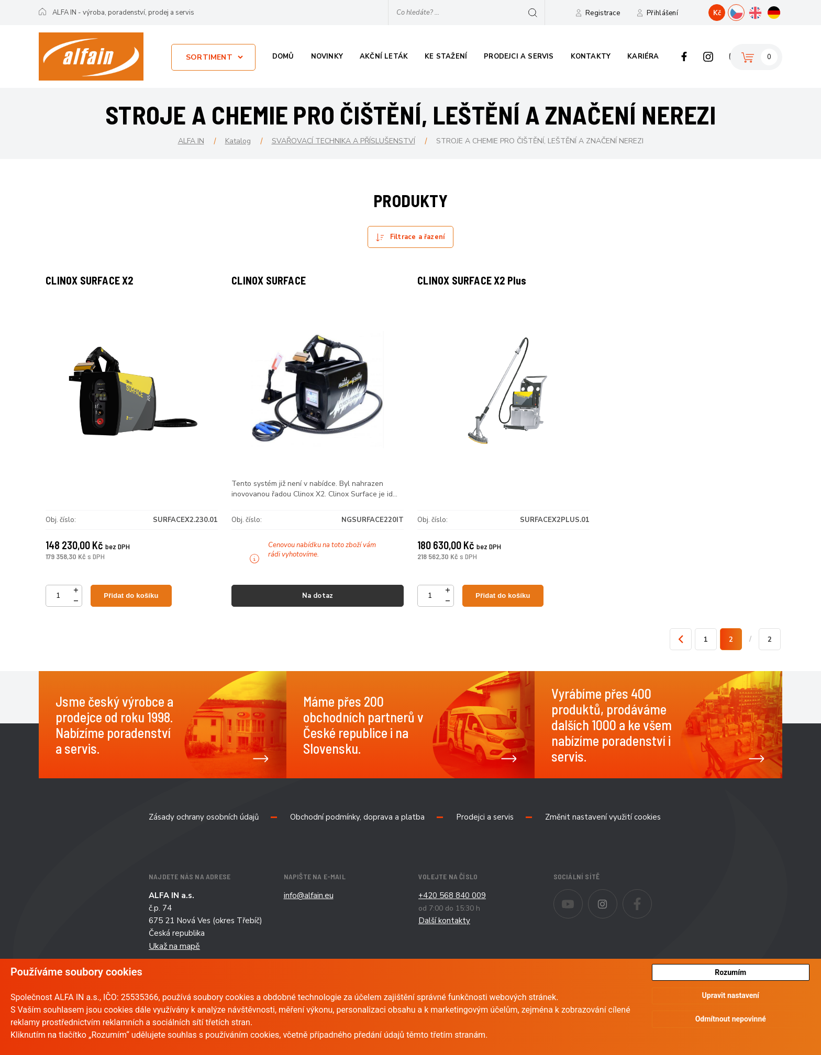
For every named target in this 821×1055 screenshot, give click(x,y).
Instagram (708, 56)
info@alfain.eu (309, 911)
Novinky (327, 56)
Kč (717, 13)
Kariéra (643, 56)
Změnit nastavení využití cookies (603, 833)
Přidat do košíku (134, 603)
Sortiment (209, 57)
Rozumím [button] (730, 972)
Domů (283, 56)
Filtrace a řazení (417, 237)
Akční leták (384, 56)
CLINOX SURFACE (274, 288)
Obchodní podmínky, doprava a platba (357, 833)
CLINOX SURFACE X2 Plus (477, 288)
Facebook (684, 56)
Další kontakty (444, 937)
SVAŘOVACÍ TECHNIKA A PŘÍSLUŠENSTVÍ (343, 141)
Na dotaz (318, 603)
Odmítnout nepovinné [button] (730, 1020)
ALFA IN (191, 141)
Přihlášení (662, 13)
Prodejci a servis (518, 56)
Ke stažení (446, 56)
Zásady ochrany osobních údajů (204, 833)
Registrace (602, 13)
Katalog (238, 141)
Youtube (582, 912)
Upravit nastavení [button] (730, 996)
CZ (744, 11)
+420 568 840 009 (452, 911)
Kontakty (591, 56)
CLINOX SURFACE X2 (95, 288)
